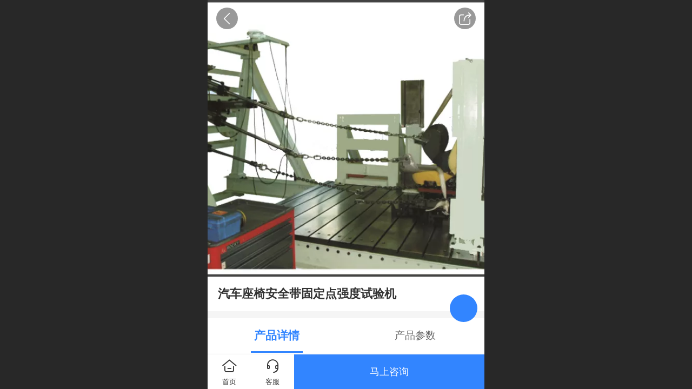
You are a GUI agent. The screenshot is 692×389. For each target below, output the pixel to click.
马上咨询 (389, 371)
